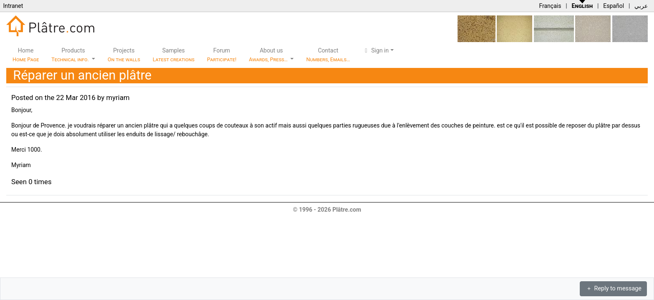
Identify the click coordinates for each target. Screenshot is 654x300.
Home (26, 54)
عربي (641, 5)
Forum (221, 54)
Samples (173, 54)
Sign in (375, 50)
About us (269, 54)
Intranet (13, 5)
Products (70, 54)
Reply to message (613, 288)
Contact (328, 54)
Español (613, 5)
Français (550, 5)
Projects (124, 54)
